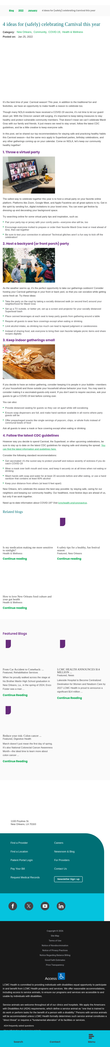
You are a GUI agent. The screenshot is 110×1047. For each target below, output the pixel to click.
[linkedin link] (61, 906)
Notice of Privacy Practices (55, 950)
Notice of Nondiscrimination (55, 945)
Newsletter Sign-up (71, 880)
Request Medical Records (25, 877)
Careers (58, 843)
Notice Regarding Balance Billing (55, 955)
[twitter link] (28, 906)
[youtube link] (45, 906)
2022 (21, 11)
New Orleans (24, 32)
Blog (11, 11)
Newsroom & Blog (64, 851)
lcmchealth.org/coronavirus (72, 502)
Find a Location (19, 851)
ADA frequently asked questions (19, 1026)
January (33, 11)
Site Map (55, 935)
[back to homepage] (4, 11)
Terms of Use (55, 940)
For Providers (61, 860)
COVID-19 (54, 32)
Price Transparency (55, 965)
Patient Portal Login (21, 860)
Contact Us (60, 869)
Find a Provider (19, 843)
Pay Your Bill (17, 869)
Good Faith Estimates (55, 960)
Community (40, 32)
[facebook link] (12, 906)
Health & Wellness (72, 32)
